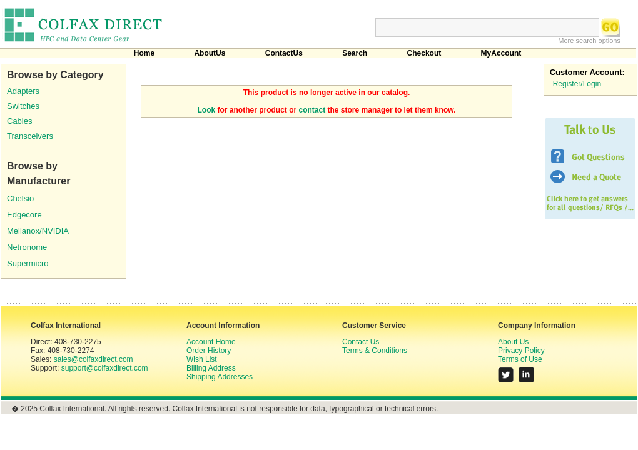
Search (354, 53)
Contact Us (360, 342)
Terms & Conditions (374, 350)
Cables (19, 121)
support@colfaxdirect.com (104, 368)
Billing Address (211, 368)
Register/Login (577, 83)
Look (207, 110)
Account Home (211, 342)
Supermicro (27, 263)
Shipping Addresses (219, 376)
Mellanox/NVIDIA (38, 231)
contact (312, 110)
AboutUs (209, 53)
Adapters (23, 91)
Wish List (201, 359)
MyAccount (501, 53)
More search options (589, 40)
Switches (23, 106)
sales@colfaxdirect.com (93, 359)
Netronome (27, 247)
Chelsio (20, 198)
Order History (208, 350)
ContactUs (284, 53)
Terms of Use (520, 359)
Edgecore (24, 214)
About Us (513, 342)
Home (144, 53)
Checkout (424, 53)
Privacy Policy (521, 350)
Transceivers (30, 136)
